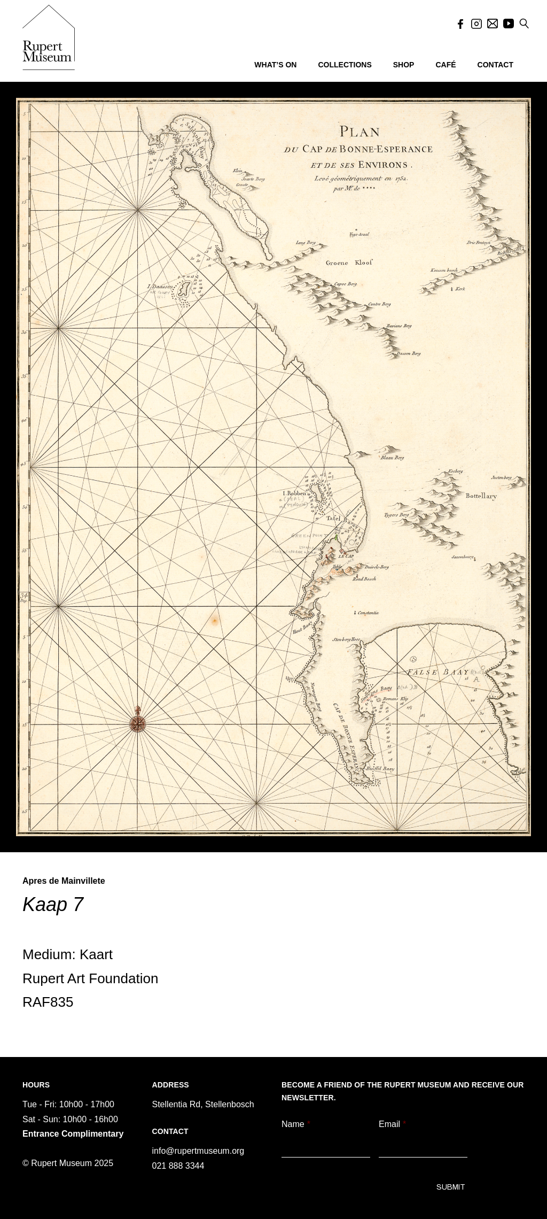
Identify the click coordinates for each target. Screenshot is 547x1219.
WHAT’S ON (275, 64)
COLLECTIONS (344, 64)
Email (392, 1124)
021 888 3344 (178, 1165)
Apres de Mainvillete (63, 880)
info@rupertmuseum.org (198, 1150)
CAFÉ (445, 64)
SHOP (404, 64)
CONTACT (495, 64)
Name (296, 1124)
